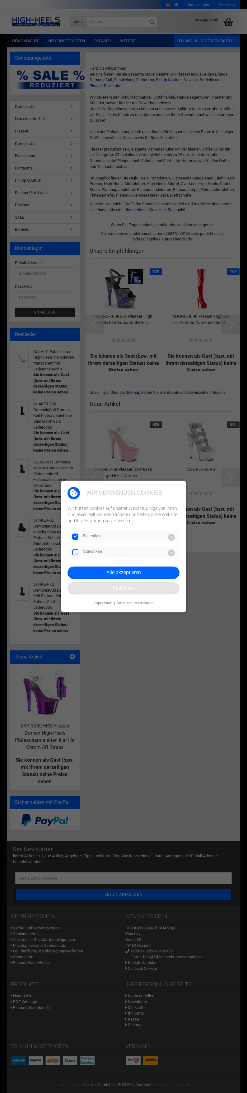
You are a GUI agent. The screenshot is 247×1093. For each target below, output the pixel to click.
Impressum (103, 603)
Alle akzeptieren (123, 572)
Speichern (123, 588)
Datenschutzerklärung (135, 603)
